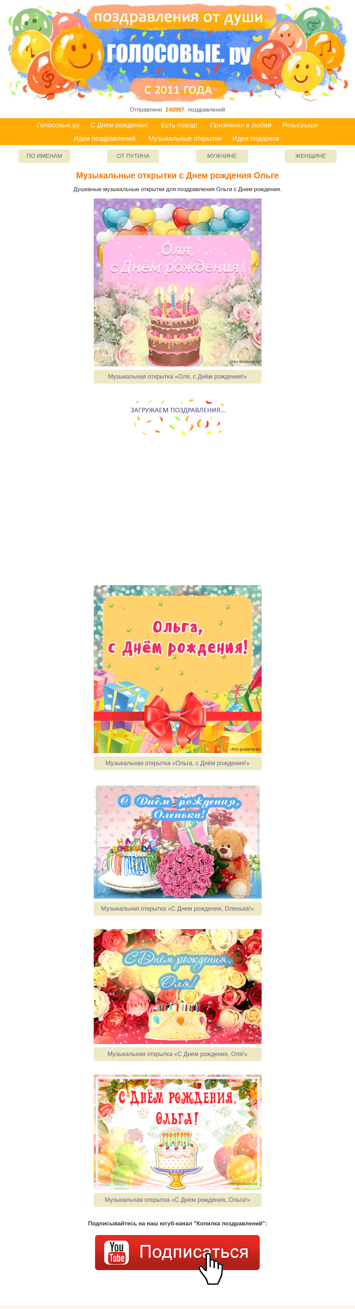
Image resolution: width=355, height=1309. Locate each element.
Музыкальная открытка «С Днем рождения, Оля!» (177, 1054)
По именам (44, 156)
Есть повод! (179, 125)
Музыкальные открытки (185, 138)
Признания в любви (240, 125)
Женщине (310, 156)
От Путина (133, 156)
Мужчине (222, 156)
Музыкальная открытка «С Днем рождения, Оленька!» (177, 908)
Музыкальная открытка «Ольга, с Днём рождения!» (177, 763)
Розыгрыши (300, 125)
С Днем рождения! (119, 125)
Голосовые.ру (58, 125)
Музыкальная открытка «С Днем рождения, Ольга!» (177, 1199)
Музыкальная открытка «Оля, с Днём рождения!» (177, 376)
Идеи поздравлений (105, 138)
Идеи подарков (255, 138)
